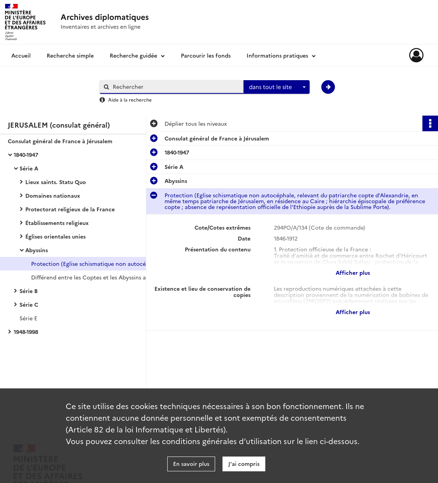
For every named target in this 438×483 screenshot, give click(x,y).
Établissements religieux (57, 223)
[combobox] (277, 87)
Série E (28, 318)
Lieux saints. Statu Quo (55, 182)
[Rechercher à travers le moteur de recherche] (175, 87)
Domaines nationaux (52, 195)
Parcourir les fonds (206, 55)
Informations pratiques (277, 55)
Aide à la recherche (130, 99)
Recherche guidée (133, 55)
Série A (28, 168)
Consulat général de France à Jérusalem (60, 141)
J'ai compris (243, 463)
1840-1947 (26, 154)
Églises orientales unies (55, 236)
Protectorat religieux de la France (70, 209)
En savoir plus (191, 463)
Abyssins (36, 250)
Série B (28, 291)
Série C (28, 304)
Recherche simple (70, 55)
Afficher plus (353, 272)
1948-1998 (26, 331)
